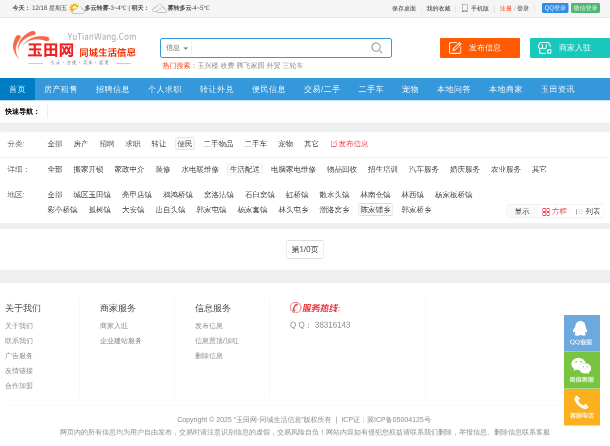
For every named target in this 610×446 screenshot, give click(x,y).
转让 (159, 143)
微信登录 (586, 7)
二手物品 (219, 143)
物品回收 (342, 169)
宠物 (410, 89)
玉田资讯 (558, 89)
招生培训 (383, 169)
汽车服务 (424, 169)
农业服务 (506, 169)
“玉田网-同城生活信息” (269, 420)
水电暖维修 (200, 169)
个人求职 (165, 89)
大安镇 (133, 209)
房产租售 (61, 89)
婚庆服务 (465, 169)
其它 (311, 143)
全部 (55, 143)
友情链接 (19, 371)
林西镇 (413, 194)
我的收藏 (438, 8)
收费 (227, 65)
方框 (559, 211)
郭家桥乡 (417, 209)
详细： (19, 169)
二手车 (371, 89)
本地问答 (454, 89)
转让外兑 (217, 89)
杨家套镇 (253, 209)
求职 (133, 143)
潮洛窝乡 (335, 209)
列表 (593, 211)
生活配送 (245, 169)
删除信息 (209, 356)
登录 (523, 8)
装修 (163, 169)
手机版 (475, 8)
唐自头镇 (171, 209)
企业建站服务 (121, 341)
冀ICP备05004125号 (399, 420)
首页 (17, 89)
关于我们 (19, 326)
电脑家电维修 (293, 169)
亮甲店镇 (137, 194)
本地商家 (506, 89)
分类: (16, 143)
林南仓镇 (375, 194)
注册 (506, 8)
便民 (185, 143)
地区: (16, 194)
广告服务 (19, 356)
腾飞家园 (250, 65)
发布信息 (353, 143)
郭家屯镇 (211, 209)
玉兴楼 (208, 65)
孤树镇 (99, 209)
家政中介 (129, 169)
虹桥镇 (297, 194)
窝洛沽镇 (219, 194)
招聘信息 (113, 89)
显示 (522, 211)
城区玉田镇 (92, 194)
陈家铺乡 (375, 209)
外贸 (273, 65)
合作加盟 (19, 386)
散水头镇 (335, 194)
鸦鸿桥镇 (178, 194)
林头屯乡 (293, 209)
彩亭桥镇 (63, 209)
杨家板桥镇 (453, 194)
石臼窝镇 (260, 194)
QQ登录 (555, 7)
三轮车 (293, 65)
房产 (81, 143)
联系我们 (19, 341)
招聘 (107, 143)
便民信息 (269, 89)
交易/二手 (322, 89)
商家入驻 (114, 326)
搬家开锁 (89, 169)
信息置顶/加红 (217, 341)
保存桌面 (404, 8)
